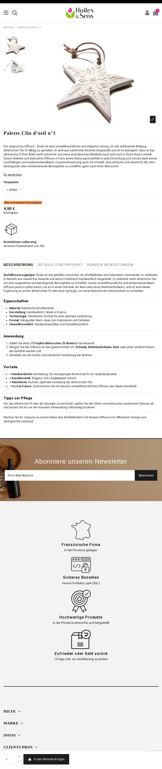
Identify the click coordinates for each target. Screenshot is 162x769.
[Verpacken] (13, 189)
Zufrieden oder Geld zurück (81, 653)
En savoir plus (13, 174)
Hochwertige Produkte (81, 617)
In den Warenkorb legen (46, 759)
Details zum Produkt (60, 265)
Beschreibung (18, 265)
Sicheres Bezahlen (81, 577)
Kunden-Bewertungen (110, 265)
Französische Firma (81, 544)
